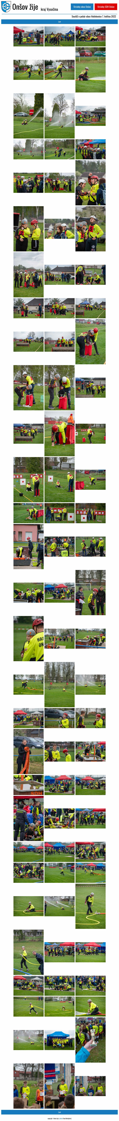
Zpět (59, 21)
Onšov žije (25, 6)
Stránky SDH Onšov (106, 6)
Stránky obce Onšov (82, 6)
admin (61, 1119)
